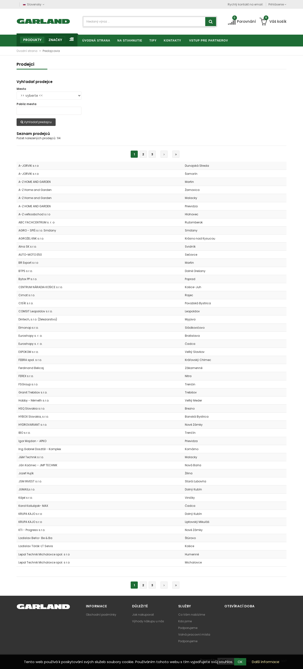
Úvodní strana (27, 51)
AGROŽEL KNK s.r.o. (31, 238)
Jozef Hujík (26, 473)
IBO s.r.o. (24, 433)
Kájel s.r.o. (25, 498)
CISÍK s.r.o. (25, 303)
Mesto (21, 89)
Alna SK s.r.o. (27, 247)
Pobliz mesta (26, 104)
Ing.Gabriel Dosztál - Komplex (39, 449)
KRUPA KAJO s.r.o (30, 514)
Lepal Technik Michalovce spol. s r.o (44, 554)
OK (240, 661)
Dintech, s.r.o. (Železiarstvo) (37, 319)
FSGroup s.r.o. (28, 384)
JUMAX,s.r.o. (26, 489)
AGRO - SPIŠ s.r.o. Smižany (37, 230)
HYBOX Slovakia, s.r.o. (33, 417)
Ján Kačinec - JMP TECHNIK (37, 465)
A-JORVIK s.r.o (28, 166)
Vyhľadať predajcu (36, 122)
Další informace (265, 661)
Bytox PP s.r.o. (27, 279)
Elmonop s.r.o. (28, 328)
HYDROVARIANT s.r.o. (32, 425)
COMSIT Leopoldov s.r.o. (35, 311)
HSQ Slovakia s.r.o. (31, 408)
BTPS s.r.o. (25, 271)
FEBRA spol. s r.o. (30, 360)
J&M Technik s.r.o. (31, 457)
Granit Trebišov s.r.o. (32, 392)
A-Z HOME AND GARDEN (34, 182)
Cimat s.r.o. (26, 295)
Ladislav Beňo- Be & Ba (35, 538)
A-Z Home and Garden (35, 190)
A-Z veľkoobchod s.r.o (34, 214)
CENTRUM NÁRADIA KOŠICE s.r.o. (40, 287)
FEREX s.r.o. (26, 376)
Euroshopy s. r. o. (30, 336)
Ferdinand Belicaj (31, 368)
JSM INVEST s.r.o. (30, 481)
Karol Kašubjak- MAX (33, 506)
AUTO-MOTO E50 (30, 255)
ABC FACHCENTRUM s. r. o (36, 222)
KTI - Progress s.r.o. (31, 530)
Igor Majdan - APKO (32, 441)
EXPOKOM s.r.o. (28, 352)
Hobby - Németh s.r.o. (33, 400)
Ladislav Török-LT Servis (35, 546)
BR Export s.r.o (28, 263)
